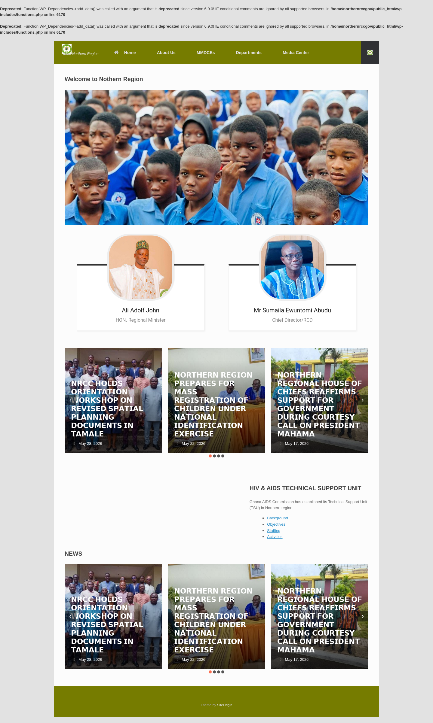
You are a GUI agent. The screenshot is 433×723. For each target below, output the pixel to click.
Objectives (276, 524)
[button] (370, 52)
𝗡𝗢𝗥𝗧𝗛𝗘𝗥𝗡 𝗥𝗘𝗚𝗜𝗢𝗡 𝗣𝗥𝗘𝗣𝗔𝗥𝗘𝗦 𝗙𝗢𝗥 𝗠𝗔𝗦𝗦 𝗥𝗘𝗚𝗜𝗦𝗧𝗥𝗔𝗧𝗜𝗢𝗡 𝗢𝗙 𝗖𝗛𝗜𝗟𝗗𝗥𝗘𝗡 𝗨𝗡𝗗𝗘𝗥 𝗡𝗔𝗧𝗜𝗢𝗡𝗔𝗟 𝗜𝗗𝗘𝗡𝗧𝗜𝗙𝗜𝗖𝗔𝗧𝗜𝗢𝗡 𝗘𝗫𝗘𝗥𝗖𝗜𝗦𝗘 (213, 404)
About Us (166, 52)
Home (125, 52)
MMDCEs (206, 52)
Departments (249, 52)
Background (277, 518)
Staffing (273, 530)
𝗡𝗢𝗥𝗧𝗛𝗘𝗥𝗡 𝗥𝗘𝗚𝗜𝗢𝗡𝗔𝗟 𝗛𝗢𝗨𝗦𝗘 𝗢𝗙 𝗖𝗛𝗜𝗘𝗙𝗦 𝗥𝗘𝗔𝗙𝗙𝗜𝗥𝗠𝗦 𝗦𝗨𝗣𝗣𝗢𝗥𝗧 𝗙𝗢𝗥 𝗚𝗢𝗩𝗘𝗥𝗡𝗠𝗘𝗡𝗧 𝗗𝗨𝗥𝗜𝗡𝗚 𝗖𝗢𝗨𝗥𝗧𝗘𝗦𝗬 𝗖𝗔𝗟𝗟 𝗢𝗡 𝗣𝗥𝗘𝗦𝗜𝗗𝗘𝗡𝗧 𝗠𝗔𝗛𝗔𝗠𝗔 (319, 404)
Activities (274, 536)
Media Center (296, 52)
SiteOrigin (224, 705)
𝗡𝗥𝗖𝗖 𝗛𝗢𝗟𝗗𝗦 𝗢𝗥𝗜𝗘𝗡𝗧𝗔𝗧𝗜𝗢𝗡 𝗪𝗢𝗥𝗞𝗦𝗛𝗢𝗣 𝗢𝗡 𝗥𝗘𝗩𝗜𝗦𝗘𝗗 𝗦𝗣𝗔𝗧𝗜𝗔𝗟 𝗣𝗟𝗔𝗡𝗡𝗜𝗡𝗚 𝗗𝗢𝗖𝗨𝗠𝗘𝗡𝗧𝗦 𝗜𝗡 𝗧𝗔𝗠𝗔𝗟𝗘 (107, 408)
